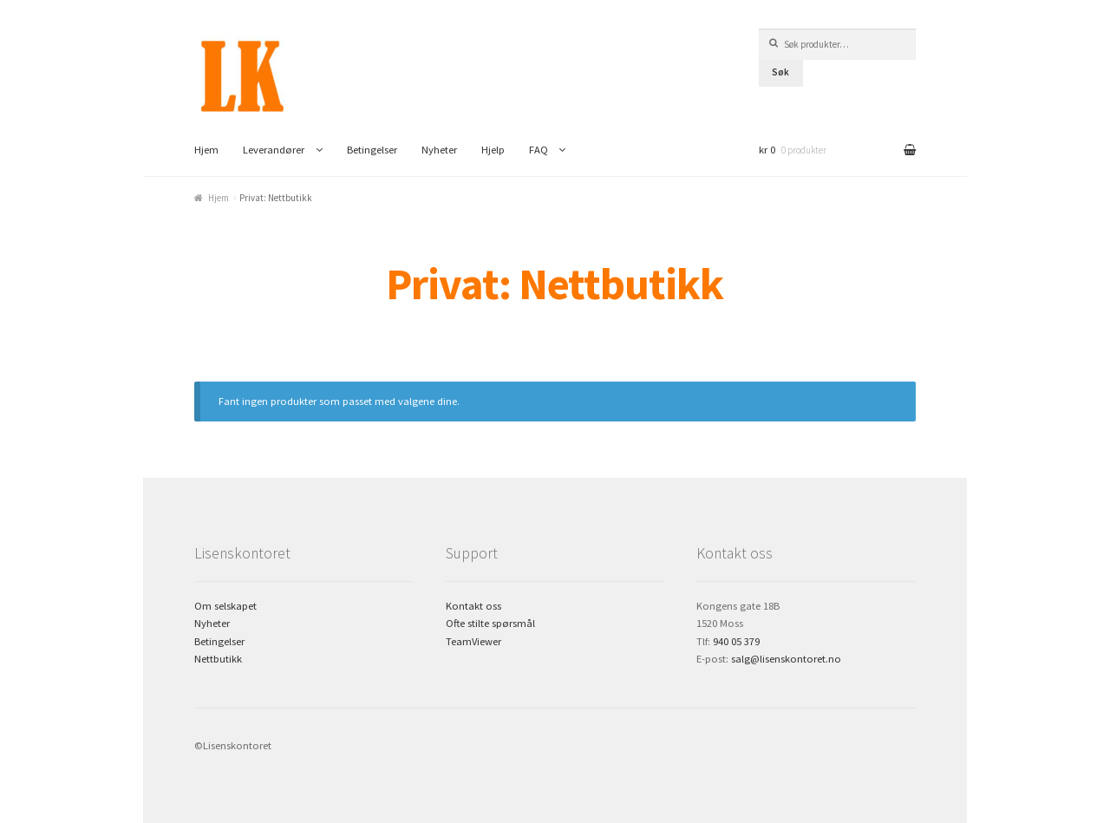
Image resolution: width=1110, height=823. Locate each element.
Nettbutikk (218, 658)
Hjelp (493, 149)
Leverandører (273, 149)
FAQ (538, 149)
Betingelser (372, 149)
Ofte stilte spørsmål (490, 623)
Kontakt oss (473, 605)
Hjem (206, 149)
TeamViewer (473, 641)
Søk (780, 72)
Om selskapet (225, 605)
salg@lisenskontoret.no (786, 658)
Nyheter (439, 149)
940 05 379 (736, 641)
